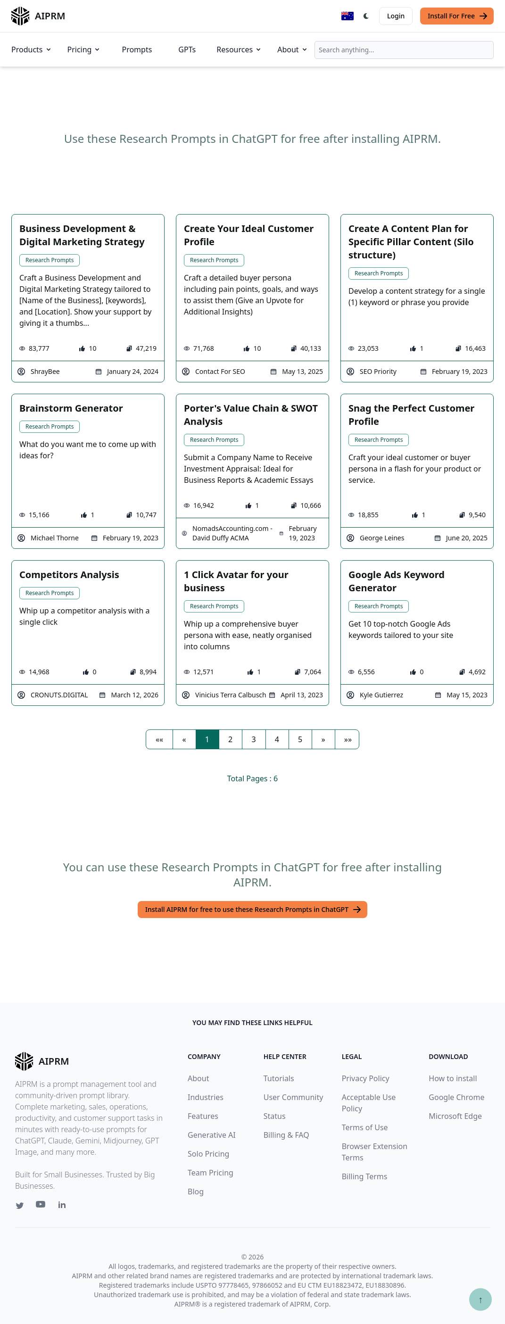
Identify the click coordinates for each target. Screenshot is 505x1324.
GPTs (187, 49)
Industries (206, 1097)
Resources (239, 49)
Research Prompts (49, 260)
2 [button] (230, 739)
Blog (196, 1191)
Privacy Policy (365, 1078)
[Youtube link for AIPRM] (41, 1206)
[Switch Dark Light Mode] (366, 16)
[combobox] (404, 50)
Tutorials (279, 1078)
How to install (453, 1078)
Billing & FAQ (286, 1135)
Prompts (137, 49)
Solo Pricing (208, 1154)
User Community (293, 1097)
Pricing (84, 49)
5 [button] (300, 739)
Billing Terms (365, 1176)
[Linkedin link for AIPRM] (64, 1206)
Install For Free (458, 16)
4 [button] (277, 739)
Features (203, 1116)
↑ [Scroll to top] (480, 1299)
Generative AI (212, 1135)
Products (31, 49)
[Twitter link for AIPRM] (20, 1205)
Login (396, 15)
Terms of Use (365, 1127)
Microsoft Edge (455, 1116)
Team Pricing (210, 1172)
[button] (159, 739)
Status (275, 1116)
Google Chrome (456, 1097)
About (292, 49)
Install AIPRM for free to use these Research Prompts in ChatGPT (253, 909)
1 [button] (207, 739)
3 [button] (253, 739)
